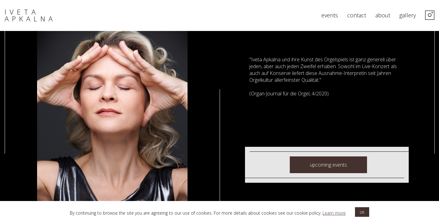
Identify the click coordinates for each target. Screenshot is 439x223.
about (382, 15)
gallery (407, 15)
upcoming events (328, 164)
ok (362, 212)
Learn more (334, 213)
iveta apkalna (30, 15)
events (329, 15)
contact (356, 15)
